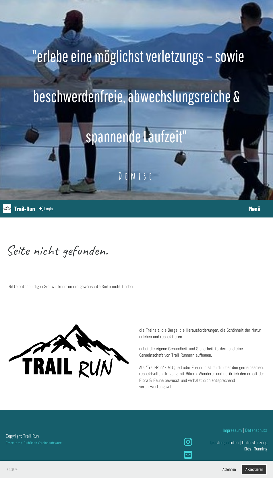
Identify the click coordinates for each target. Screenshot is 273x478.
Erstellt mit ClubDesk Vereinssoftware (34, 442)
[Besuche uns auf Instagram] (188, 442)
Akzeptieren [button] (254, 469)
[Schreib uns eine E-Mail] (188, 455)
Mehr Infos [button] (12, 469)
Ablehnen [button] (229, 469)
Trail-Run (24, 208)
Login (45, 208)
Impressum (232, 430)
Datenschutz (256, 430)
